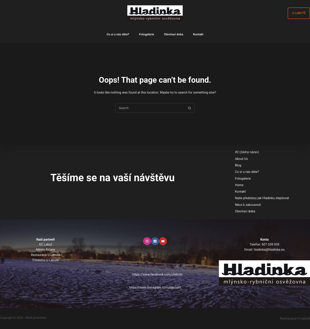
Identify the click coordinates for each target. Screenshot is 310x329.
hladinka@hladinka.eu (269, 249)
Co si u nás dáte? (118, 34)
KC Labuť (45, 244)
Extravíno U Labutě (45, 260)
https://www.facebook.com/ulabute (157, 274)
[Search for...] (150, 108)
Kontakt (198, 34)
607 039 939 (270, 244)
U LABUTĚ (299, 13)
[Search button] (190, 108)
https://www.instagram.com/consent (155, 287)
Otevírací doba (173, 34)
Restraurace (295, 318)
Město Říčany (45, 249)
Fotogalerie (146, 34)
